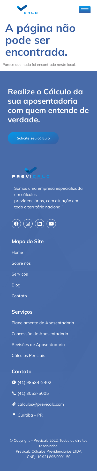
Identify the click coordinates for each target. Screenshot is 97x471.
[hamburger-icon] (85, 9)
